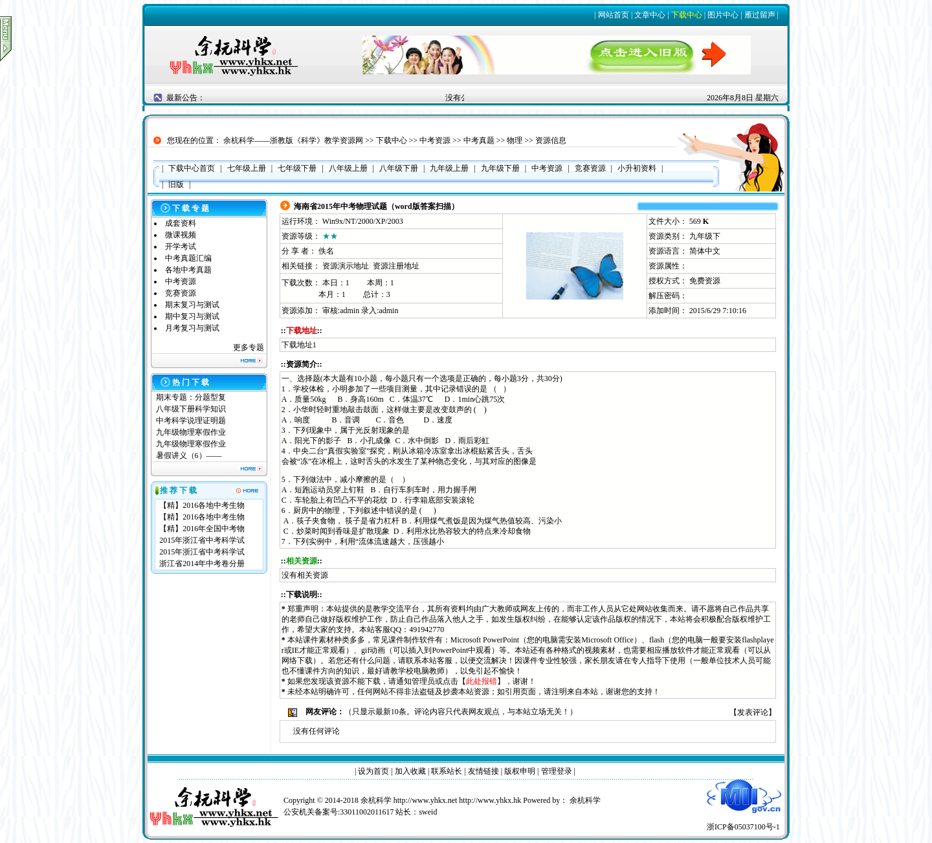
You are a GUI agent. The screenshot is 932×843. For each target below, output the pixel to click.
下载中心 (686, 14)
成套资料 (180, 223)
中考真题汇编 (188, 258)
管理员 (423, 681)
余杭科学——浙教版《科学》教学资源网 (293, 140)
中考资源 (434, 140)
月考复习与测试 (192, 328)
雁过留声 (759, 14)
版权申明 (519, 771)
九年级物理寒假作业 (191, 432)
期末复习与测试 (192, 304)
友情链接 (483, 771)
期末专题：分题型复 (191, 397)
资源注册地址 (396, 265)
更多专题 (248, 347)
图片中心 (722, 14)
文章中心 (649, 14)
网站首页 (613, 14)
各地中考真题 (188, 269)
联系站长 (446, 771)
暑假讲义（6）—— (190, 455)
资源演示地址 (345, 265)
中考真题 (478, 140)
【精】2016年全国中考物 (202, 528)
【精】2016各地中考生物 (202, 505)
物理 (514, 140)
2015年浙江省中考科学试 (202, 540)
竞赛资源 (180, 293)
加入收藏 (410, 771)
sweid (428, 811)
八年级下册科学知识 (191, 408)
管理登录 (556, 771)
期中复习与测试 (192, 316)
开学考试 (180, 246)
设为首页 (373, 771)
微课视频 (180, 234)
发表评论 (752, 712)
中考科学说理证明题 (191, 420)
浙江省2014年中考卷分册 (202, 563)
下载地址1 (299, 344)
